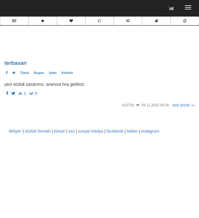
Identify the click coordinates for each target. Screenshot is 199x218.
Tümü (24, 73)
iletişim (15, 131)
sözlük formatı (37, 131)
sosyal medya (90, 131)
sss (71, 131)
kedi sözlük (181, 105)
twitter (132, 131)
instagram (150, 131)
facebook (115, 131)
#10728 (128, 105)
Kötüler (67, 73)
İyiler (53, 73)
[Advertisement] (63, 41)
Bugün (39, 73)
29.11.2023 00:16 (155, 105)
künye (59, 131)
